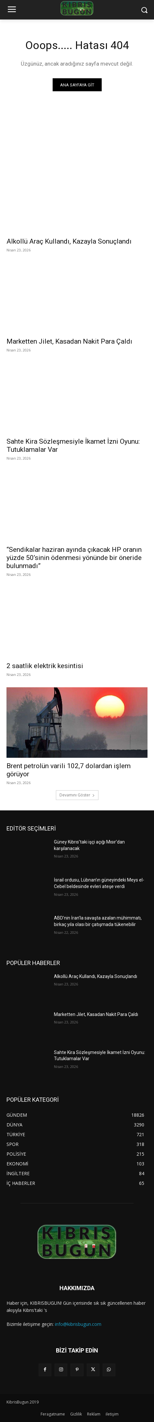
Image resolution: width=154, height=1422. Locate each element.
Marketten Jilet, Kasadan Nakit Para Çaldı (69, 341)
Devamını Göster (77, 795)
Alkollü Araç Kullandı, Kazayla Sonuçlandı (69, 241)
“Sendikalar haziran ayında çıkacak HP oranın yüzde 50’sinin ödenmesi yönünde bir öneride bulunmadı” (74, 558)
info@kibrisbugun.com (78, 1324)
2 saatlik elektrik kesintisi (44, 666)
